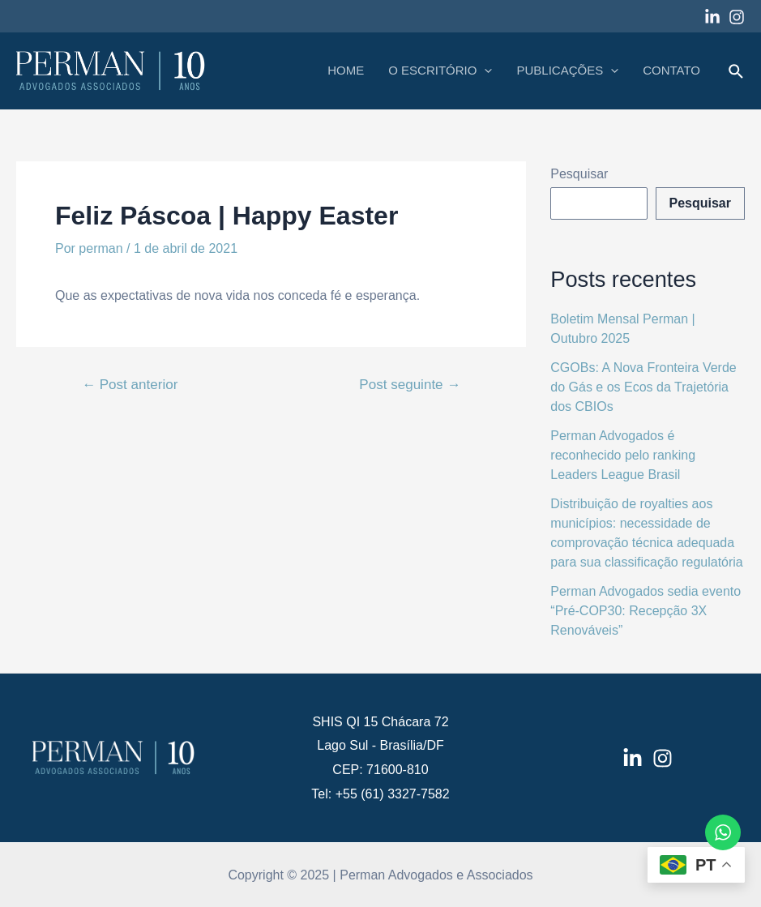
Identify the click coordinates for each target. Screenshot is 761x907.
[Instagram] (737, 17)
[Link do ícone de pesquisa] (737, 72)
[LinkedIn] (632, 758)
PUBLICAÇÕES (567, 70)
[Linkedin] (712, 17)
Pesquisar (579, 174)
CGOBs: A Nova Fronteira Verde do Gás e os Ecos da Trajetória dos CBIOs (643, 387)
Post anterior (129, 384)
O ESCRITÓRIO (440, 70)
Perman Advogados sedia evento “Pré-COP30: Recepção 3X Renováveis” (645, 610)
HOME (345, 70)
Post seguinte (409, 384)
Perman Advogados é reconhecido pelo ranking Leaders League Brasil (622, 455)
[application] (484, 70)
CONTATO (671, 70)
